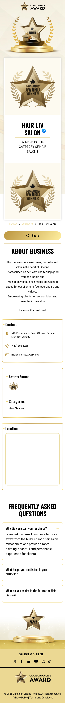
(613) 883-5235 (19, 345)
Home (13, 224)
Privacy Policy (20, 697)
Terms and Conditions (41, 697)
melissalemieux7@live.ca (25, 354)
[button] (32, 235)
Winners (27, 224)
